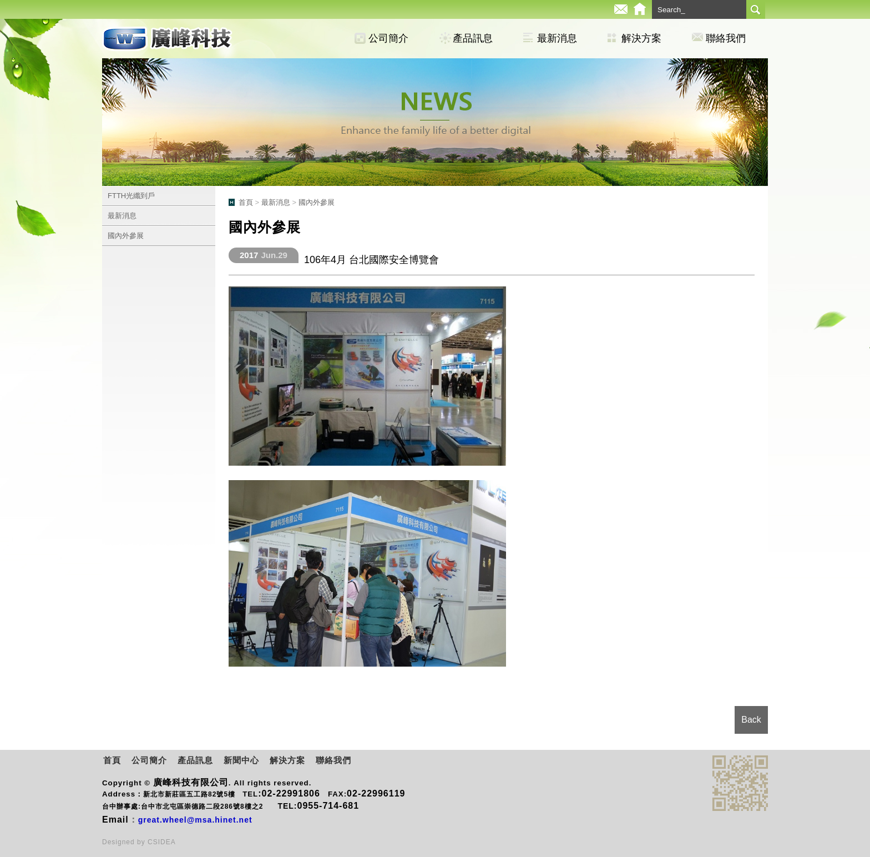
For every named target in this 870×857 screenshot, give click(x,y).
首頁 (246, 202)
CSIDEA (162, 842)
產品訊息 (473, 38)
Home (639, 9)
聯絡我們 (726, 38)
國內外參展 (126, 235)
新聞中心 (241, 760)
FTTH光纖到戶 (131, 195)
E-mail (621, 9)
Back (751, 719)
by (142, 842)
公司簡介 (388, 38)
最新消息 (557, 38)
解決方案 (641, 38)
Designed (119, 842)
